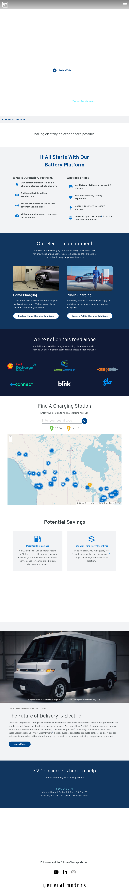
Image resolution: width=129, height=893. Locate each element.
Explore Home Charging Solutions (36, 316)
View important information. (83, 101)
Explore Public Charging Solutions (90, 316)
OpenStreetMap (87, 503)
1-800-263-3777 (64, 789)
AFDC (118, 503)
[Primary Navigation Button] (125, 5)
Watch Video (65, 70)
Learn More (20, 744)
